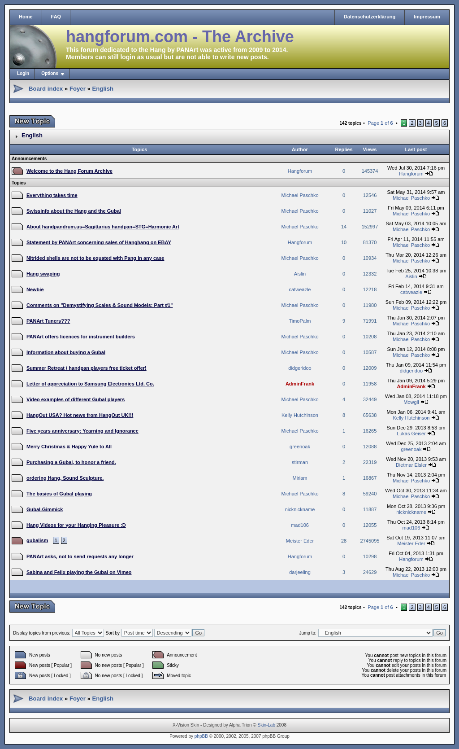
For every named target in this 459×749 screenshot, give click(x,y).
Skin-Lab (266, 725)
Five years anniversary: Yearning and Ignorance (82, 431)
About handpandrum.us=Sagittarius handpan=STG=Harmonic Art (102, 226)
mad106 (300, 525)
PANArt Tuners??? (48, 321)
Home (26, 16)
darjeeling (300, 572)
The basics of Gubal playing (59, 493)
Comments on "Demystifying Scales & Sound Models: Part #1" (99, 305)
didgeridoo (299, 368)
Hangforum (300, 171)
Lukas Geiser (411, 433)
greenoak (300, 446)
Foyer (77, 88)
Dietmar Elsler (411, 465)
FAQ (56, 16)
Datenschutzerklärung (370, 16)
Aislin (300, 273)
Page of (380, 123)
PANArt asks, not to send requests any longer (80, 556)
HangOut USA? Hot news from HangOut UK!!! (79, 415)
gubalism (37, 540)
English (102, 88)
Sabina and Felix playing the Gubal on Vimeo (79, 572)
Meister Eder (300, 540)
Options (49, 73)
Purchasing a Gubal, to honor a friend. (71, 462)
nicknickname (300, 509)
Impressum (427, 16)
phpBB (201, 736)
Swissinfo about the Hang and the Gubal (73, 211)
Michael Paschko (299, 195)
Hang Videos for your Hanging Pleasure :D (76, 525)
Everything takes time (52, 195)
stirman (300, 462)
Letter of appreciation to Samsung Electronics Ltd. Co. (90, 383)
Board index (46, 88)
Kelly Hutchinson (299, 415)
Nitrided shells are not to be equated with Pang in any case (95, 258)
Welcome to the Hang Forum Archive (69, 171)
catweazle (300, 289)
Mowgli (411, 402)
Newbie (35, 289)
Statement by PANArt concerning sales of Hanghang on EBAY (98, 242)
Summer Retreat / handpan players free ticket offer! (86, 368)
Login (23, 73)
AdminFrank (300, 383)
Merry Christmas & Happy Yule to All (69, 446)
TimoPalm (300, 321)
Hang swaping (43, 273)
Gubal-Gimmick (44, 509)
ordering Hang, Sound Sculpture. (65, 478)
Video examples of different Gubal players (75, 399)
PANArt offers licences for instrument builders (80, 336)
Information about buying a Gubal (65, 352)
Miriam (300, 478)
